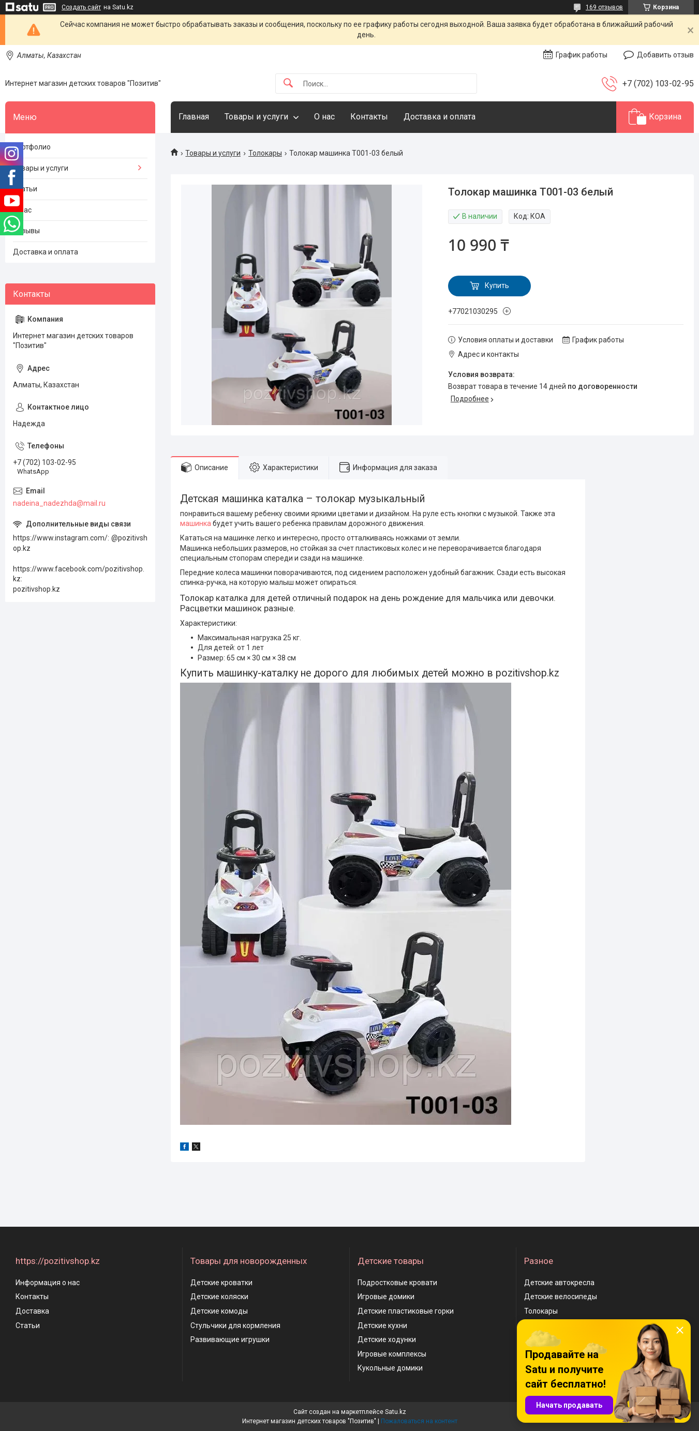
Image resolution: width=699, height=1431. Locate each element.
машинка (195, 523)
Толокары (265, 153)
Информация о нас (48, 1282)
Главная (194, 117)
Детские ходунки (387, 1339)
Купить (497, 285)
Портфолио (32, 147)
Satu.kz (395, 1411)
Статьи (25, 189)
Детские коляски (219, 1296)
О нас (324, 117)
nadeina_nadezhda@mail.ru (59, 503)
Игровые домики (386, 1296)
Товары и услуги (256, 117)
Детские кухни (382, 1325)
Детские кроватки (221, 1282)
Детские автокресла (559, 1282)
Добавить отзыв (665, 55)
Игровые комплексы (392, 1354)
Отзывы (26, 231)
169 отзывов (604, 7)
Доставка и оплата (439, 117)
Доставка (32, 1311)
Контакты (369, 117)
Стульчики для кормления (235, 1325)
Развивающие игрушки (230, 1339)
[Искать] (288, 84)
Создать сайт (81, 7)
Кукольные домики (390, 1368)
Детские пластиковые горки (406, 1311)
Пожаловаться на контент (419, 1421)
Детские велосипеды (560, 1296)
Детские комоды (219, 1311)
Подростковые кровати (397, 1282)
